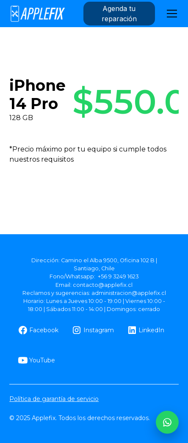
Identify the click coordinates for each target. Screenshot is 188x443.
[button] (170, 13)
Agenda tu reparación (119, 13)
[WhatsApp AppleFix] (167, 422)
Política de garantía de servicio (54, 399)
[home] (37, 13)
